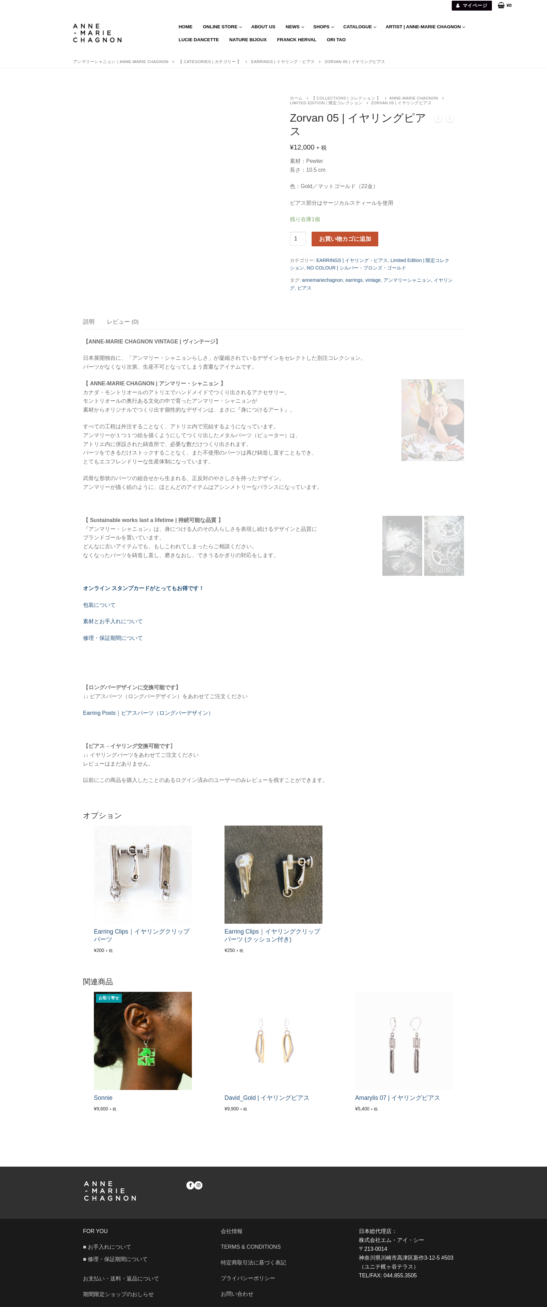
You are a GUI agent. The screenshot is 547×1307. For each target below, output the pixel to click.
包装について (99, 605)
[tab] (89, 321)
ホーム (296, 98)
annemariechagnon (322, 280)
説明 (89, 322)
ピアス (304, 288)
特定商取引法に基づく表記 (253, 1262)
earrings (354, 280)
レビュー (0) (122, 322)
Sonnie (103, 1097)
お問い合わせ (240, 1294)
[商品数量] (298, 239)
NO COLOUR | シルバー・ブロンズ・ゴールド (356, 268)
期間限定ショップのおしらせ (118, 1294)
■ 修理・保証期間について (115, 1259)
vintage (373, 280)
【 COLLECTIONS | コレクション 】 (346, 98)
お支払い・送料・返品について (121, 1278)
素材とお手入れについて (113, 621)
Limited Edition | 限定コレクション (326, 103)
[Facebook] (190, 1185)
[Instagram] (198, 1185)
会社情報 (232, 1231)
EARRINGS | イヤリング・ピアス (352, 260)
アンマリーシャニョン (407, 280)
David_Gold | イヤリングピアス (267, 1097)
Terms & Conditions (251, 1247)
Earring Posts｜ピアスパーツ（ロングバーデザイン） (148, 713)
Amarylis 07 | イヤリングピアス (397, 1097)
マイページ (471, 5)
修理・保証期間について (113, 638)
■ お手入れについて (107, 1247)
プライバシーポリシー (248, 1278)
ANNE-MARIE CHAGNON (413, 98)
